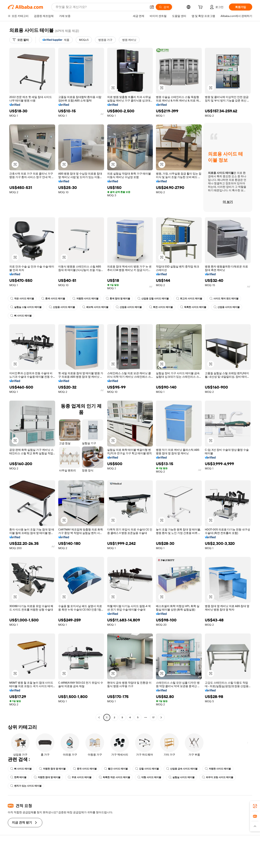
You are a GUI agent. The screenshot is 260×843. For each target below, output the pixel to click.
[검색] (164, 7)
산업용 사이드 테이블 (62, 307)
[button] (152, 7)
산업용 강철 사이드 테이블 (153, 298)
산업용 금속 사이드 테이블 (181, 768)
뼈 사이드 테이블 (21, 315)
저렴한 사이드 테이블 (85, 298)
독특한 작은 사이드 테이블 (114, 777)
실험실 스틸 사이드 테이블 (26, 307)
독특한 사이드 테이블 (193, 307)
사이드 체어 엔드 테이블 (224, 298)
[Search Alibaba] (101, 7)
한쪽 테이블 (18, 777)
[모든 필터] (20, 40)
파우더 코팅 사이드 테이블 (217, 777)
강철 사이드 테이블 (147, 768)
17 (153, 717)
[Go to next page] (161, 717)
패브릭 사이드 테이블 (95, 307)
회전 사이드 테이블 (161, 307)
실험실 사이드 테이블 (182, 777)
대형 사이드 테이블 (149, 777)
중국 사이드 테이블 (85, 768)
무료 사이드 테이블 (79, 777)
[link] (255, 806)
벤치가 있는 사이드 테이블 (26, 785)
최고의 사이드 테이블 (189, 298)
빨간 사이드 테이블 (116, 768)
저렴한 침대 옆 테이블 (52, 768)
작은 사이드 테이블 (22, 298)
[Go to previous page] (99, 717)
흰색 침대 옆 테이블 (118, 298)
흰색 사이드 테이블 (53, 298)
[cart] (201, 7)
